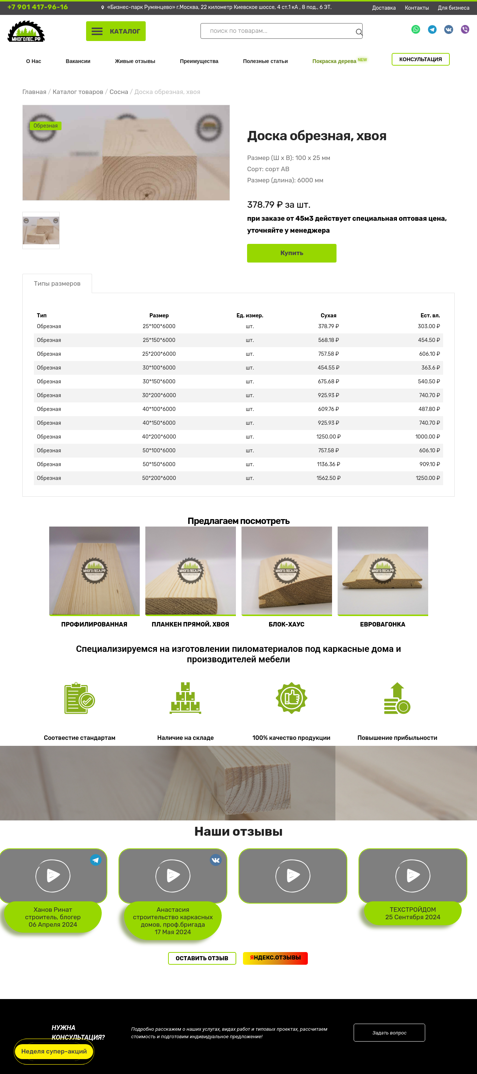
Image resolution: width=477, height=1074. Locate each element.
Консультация (420, 59)
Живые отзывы (135, 61)
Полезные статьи (265, 61)
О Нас (33, 61)
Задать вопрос (390, 1033)
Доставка (384, 8)
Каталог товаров (78, 91)
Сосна (119, 91)
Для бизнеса (454, 8)
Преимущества (199, 61)
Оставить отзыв (202, 958)
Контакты (417, 8)
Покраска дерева (340, 60)
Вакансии (78, 61)
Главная (34, 91)
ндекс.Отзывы (275, 957)
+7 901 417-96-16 (37, 7)
